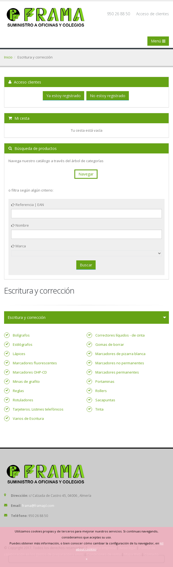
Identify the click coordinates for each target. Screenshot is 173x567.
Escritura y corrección (26, 317)
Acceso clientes (24, 82)
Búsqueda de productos (32, 148)
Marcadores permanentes (117, 372)
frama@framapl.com (38, 505)
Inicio (8, 57)
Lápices (19, 353)
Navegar (85, 174)
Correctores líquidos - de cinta (120, 335)
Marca (18, 246)
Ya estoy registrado (63, 95)
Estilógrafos (22, 344)
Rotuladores (23, 399)
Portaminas (104, 381)
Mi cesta (18, 118)
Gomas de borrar (109, 344)
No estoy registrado (107, 95)
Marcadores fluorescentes (35, 362)
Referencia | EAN (27, 204)
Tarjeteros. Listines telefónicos (38, 409)
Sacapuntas (105, 399)
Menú (158, 41)
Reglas (18, 390)
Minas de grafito (26, 381)
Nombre (20, 225)
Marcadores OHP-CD (30, 372)
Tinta (99, 409)
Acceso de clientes (152, 13)
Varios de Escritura (28, 418)
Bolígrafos (21, 335)
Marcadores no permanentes (119, 362)
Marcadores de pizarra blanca (120, 353)
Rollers (101, 390)
